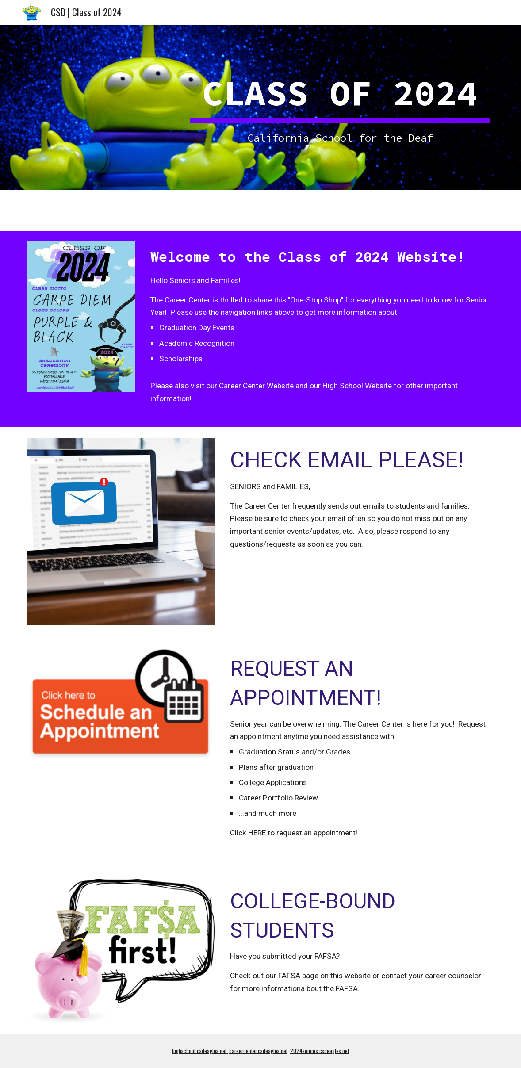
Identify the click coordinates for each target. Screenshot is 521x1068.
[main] (340, 107)
